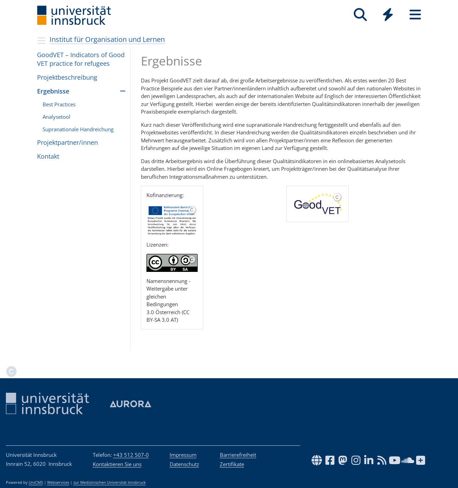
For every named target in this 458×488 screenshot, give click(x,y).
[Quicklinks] (388, 14)
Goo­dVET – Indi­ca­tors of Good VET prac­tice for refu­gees (81, 59)
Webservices (58, 482)
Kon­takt (48, 156)
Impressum (183, 454)
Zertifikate (232, 464)
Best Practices (59, 104)
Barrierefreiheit (238, 454)
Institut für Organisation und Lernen (107, 39)
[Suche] (360, 14)
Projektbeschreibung (67, 77)
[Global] (388, 15)
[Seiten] (415, 14)
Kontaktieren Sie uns (117, 464)
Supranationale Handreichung (78, 129)
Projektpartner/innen (67, 142)
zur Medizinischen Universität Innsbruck (109, 482)
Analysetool (56, 116)
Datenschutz (184, 464)
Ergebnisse (53, 91)
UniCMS (36, 482)
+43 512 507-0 (131, 454)
